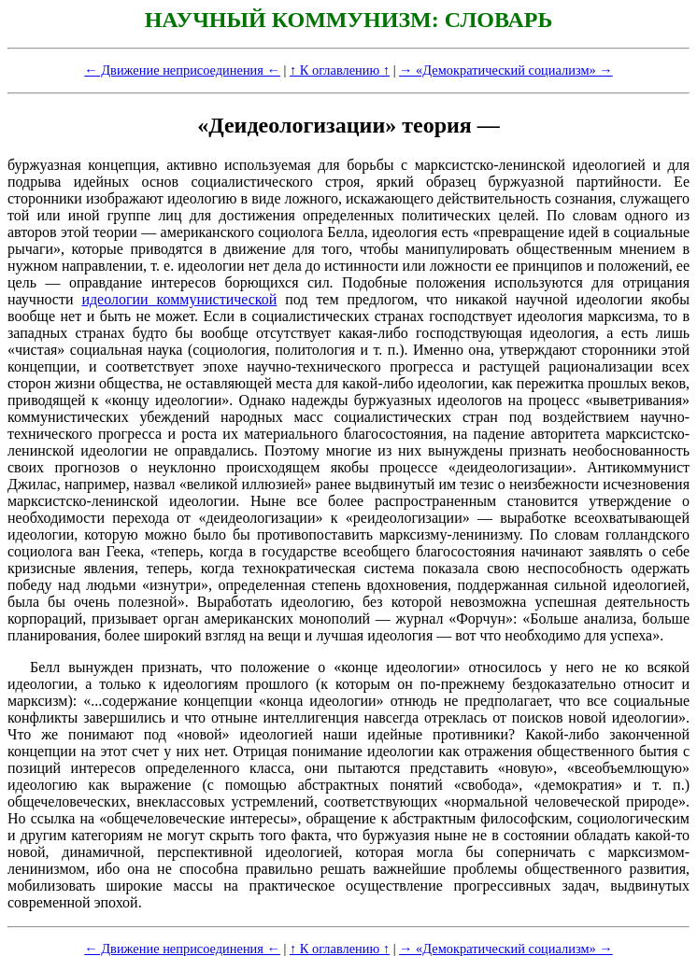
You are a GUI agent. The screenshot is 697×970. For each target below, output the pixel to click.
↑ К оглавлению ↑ (340, 70)
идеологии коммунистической (179, 299)
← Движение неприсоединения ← (182, 70)
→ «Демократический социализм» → (506, 70)
